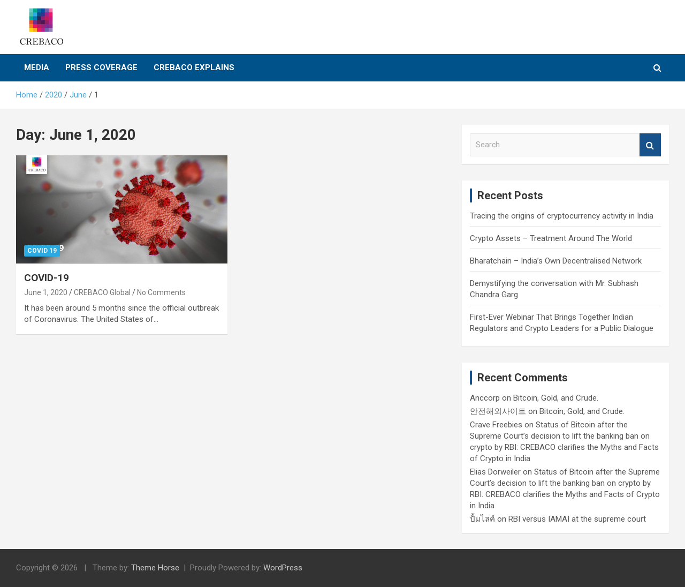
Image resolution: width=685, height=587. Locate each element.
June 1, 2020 (45, 292)
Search (650, 144)
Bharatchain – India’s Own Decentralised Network (556, 261)
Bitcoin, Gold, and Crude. (555, 398)
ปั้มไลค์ (482, 519)
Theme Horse (155, 568)
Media (36, 67)
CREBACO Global (102, 292)
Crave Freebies (496, 425)
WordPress (282, 568)
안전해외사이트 (498, 411)
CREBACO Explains (194, 67)
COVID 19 (42, 250)
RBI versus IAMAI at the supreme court (577, 519)
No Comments (161, 292)
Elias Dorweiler (495, 472)
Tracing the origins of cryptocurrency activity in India (561, 216)
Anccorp (485, 398)
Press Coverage (101, 67)
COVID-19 (46, 278)
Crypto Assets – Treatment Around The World (551, 238)
